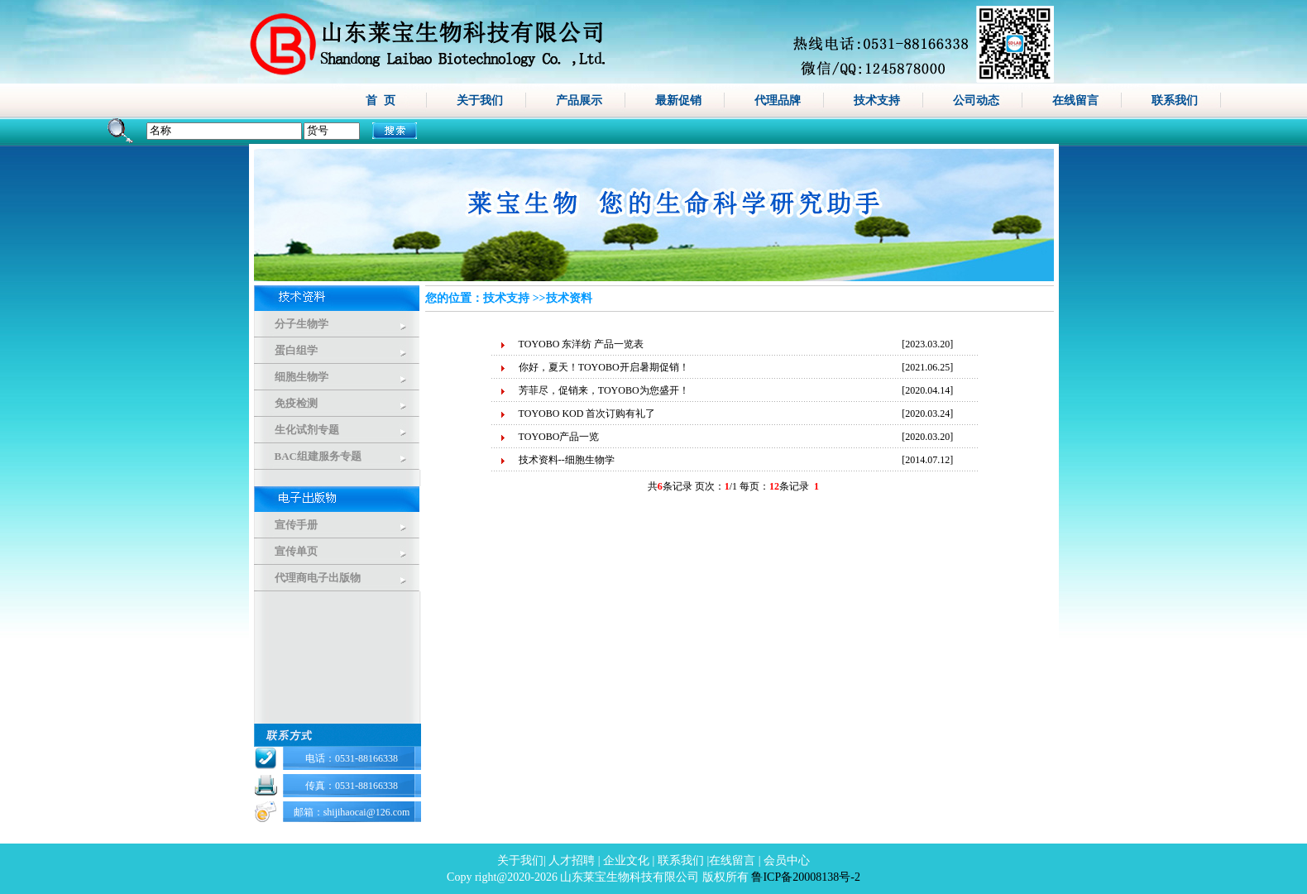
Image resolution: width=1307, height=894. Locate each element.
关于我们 (480, 100)
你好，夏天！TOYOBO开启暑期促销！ (604, 367)
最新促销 (678, 100)
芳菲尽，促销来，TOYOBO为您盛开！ (604, 390)
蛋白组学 (296, 350)
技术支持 (877, 100)
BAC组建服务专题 (318, 456)
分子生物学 (301, 324)
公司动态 (976, 100)
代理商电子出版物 (318, 577)
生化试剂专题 (307, 429)
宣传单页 (296, 551)
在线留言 (1075, 100)
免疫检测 (296, 403)
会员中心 (787, 860)
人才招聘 (571, 860)
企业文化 (626, 860)
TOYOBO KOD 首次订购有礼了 (587, 413)
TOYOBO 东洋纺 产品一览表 (581, 344)
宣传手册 (296, 525)
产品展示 (579, 100)
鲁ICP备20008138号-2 (805, 877)
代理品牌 (777, 100)
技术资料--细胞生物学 (567, 460)
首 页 (380, 100)
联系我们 (1174, 100)
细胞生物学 (301, 377)
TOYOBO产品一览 (559, 436)
